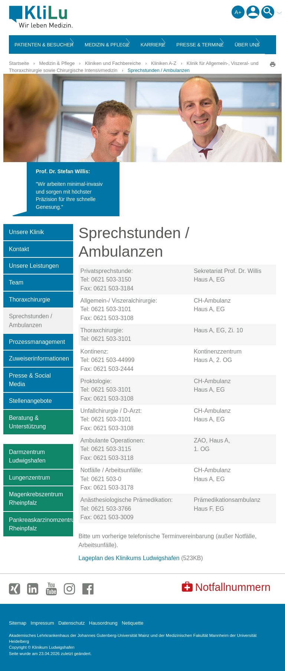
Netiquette (132, 623)
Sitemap (17, 623)
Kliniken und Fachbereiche (113, 63)
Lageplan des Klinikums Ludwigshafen (129, 558)
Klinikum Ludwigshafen (58, 17)
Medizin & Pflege (57, 63)
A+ (238, 12)
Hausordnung (103, 623)
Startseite (19, 63)
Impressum (42, 623)
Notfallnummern (226, 587)
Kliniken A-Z (163, 63)
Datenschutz (71, 623)
